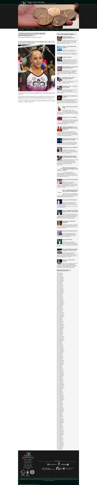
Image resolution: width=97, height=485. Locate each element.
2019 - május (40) (60, 355)
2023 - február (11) (60, 310)
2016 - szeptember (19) (60, 386)
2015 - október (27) (60, 397)
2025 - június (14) (60, 282)
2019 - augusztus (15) (60, 352)
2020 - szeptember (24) (60, 339)
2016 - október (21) (60, 385)
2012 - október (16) (60, 432)
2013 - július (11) (60, 423)
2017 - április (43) (60, 379)
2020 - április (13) (60, 344)
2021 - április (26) (60, 332)
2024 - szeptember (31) (60, 291)
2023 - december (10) (60, 300)
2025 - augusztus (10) (60, 280)
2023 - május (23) (60, 307)
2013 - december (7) (60, 418)
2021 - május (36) (60, 331)
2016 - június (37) (60, 389)
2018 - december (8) (60, 360)
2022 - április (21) (60, 320)
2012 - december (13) (60, 430)
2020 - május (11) (60, 343)
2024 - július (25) (60, 293)
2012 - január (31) (60, 441)
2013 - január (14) (60, 429)
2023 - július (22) (60, 305)
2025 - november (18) (60, 277)
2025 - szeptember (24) (60, 279)
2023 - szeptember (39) (60, 303)
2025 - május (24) (60, 283)
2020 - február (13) (60, 346)
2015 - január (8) (59, 406)
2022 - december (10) (60, 312)
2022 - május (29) (60, 319)
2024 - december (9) (60, 288)
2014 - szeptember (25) (60, 410)
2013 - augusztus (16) (60, 422)
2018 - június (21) (60, 366)
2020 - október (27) (60, 338)
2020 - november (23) (60, 337)
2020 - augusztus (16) (60, 340)
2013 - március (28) (60, 427)
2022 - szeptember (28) (60, 315)
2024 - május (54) (60, 295)
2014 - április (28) (60, 415)
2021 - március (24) (60, 333)
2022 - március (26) (60, 321)
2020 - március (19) (60, 345)
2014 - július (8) (59, 412)
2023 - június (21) (60, 306)
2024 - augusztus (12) (60, 292)
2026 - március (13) (60, 273)
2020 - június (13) (60, 342)
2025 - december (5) (60, 276)
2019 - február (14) (60, 358)
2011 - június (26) (60, 448)
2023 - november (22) (60, 301)
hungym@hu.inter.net (27, 462)
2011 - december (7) (60, 442)
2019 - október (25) (60, 350)
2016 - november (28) (60, 384)
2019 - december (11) (60, 348)
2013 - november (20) (60, 419)
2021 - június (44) (60, 330)
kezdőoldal (22, 29)
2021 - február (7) (60, 334)
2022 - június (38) (60, 318)
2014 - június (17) (60, 413)
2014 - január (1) (59, 417)
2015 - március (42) (60, 404)
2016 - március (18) (60, 392)
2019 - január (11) (60, 359)
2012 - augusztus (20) (60, 434)
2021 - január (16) (60, 335)
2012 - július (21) (60, 435)
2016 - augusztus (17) (60, 387)
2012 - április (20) (60, 438)
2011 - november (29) (60, 443)
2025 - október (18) (60, 278)
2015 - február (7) (60, 405)
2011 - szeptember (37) (60, 445)
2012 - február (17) (60, 440)
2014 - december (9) (60, 407)
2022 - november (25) (60, 313)
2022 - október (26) (60, 314)
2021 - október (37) (60, 326)
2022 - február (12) (60, 322)
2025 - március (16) (60, 285)
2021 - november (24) (60, 325)
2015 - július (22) (60, 400)
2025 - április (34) (60, 284)
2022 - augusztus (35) (60, 316)
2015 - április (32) (60, 403)
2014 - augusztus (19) (60, 411)
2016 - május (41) (60, 390)
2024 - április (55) (60, 296)
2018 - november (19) (60, 361)
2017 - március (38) (60, 380)
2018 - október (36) (60, 362)
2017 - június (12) (60, 377)
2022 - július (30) (60, 317)
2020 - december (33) (60, 336)
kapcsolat (74, 29)
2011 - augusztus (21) (60, 446)
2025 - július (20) (60, 281)
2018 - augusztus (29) (60, 364)
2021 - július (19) (60, 329)
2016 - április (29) (60, 391)
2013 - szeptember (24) (60, 421)
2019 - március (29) (60, 357)
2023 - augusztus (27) (60, 304)
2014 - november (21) (60, 408)
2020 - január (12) (60, 347)
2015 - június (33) (60, 401)
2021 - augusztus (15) (60, 328)
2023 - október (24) (60, 302)
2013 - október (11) (60, 420)
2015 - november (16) (60, 396)
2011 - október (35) (60, 444)
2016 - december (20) (60, 383)
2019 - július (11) (60, 353)
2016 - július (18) (60, 388)
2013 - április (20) (60, 426)
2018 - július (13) (60, 365)
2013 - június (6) (59, 424)
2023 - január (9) (59, 311)
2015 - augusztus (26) (60, 399)
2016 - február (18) (60, 393)
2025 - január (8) (59, 287)
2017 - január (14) (60, 382)
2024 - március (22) (60, 297)
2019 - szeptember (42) (60, 351)
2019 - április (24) (60, 356)
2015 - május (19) (60, 402)
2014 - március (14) (60, 416)
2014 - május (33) (60, 414)
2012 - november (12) (60, 431)
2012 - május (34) (60, 437)
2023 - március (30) (60, 309)
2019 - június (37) (60, 354)
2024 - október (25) (60, 290)
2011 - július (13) (60, 447)
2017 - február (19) (60, 381)
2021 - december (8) (60, 324)
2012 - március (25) (60, 439)
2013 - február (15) (60, 428)
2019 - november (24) (60, 349)
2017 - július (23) (60, 376)
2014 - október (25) (60, 409)
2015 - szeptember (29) (60, 398)
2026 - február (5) (60, 274)
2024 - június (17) (60, 294)
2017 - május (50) (60, 378)
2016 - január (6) (59, 394)
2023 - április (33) (60, 308)
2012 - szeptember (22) (60, 433)
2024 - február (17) (60, 298)
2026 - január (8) (59, 275)
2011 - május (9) (59, 449)
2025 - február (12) (60, 286)
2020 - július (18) (60, 341)
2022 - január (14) (60, 323)
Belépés (76, 3)
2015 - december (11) (60, 395)
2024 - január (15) (60, 299)
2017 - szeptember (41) (60, 374)
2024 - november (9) (60, 289)
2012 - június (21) (60, 436)
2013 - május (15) (60, 425)
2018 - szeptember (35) (60, 363)
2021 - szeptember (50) (60, 327)
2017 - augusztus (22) (60, 375)
